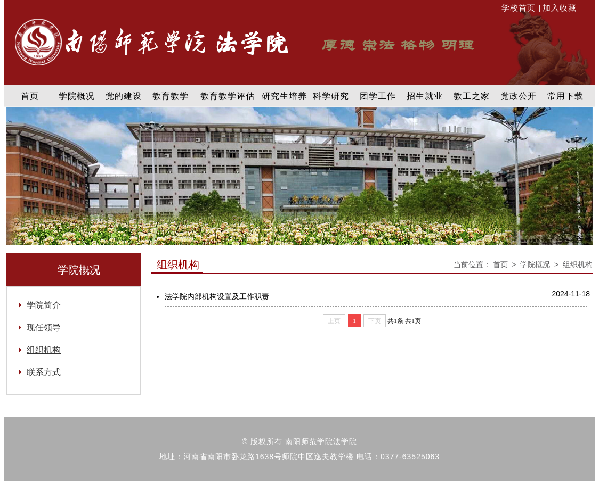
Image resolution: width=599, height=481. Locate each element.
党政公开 (518, 96)
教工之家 (472, 96)
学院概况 (77, 96)
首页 (30, 96)
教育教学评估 (227, 96)
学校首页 (519, 7)
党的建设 (124, 96)
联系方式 (44, 372)
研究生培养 (284, 96)
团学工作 (378, 96)
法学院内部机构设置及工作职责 (217, 296)
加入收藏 (560, 7)
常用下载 (565, 96)
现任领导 (44, 327)
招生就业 (425, 96)
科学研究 (331, 96)
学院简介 (44, 305)
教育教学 (170, 96)
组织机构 (578, 264)
